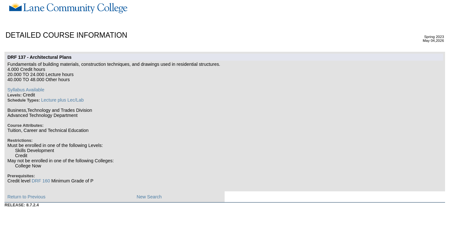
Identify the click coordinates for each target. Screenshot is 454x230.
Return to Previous (26, 196)
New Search (149, 196)
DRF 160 (41, 180)
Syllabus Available (25, 89)
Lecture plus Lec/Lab (62, 100)
